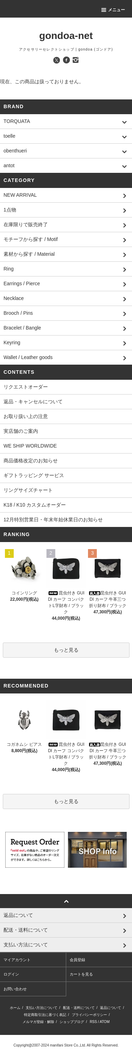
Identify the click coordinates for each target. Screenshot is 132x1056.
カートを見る (81, 974)
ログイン (11, 974)
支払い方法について (41, 1008)
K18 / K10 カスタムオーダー (35, 505)
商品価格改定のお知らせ (31, 460)
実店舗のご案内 (21, 431)
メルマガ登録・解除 (38, 1022)
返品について (110, 1008)
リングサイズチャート (28, 490)
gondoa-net (66, 35)
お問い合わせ (15, 989)
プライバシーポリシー (89, 1015)
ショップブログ (71, 1022)
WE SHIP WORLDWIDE (30, 446)
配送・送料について (79, 1008)
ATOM (104, 1022)
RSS (93, 1022)
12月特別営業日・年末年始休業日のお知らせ (53, 519)
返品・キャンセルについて (33, 401)
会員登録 (77, 960)
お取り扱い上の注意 (26, 416)
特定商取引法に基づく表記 (45, 1015)
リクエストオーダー (26, 387)
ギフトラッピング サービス (34, 475)
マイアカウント (17, 960)
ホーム (15, 1008)
